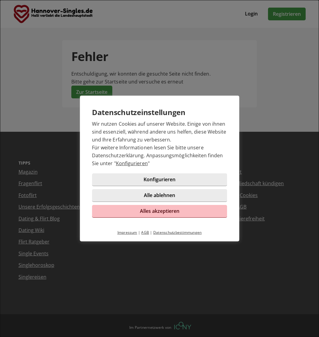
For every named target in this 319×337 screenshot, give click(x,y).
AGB (145, 232)
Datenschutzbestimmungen (177, 232)
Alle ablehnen (159, 195)
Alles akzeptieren (159, 211)
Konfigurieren (132, 163)
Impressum (127, 232)
